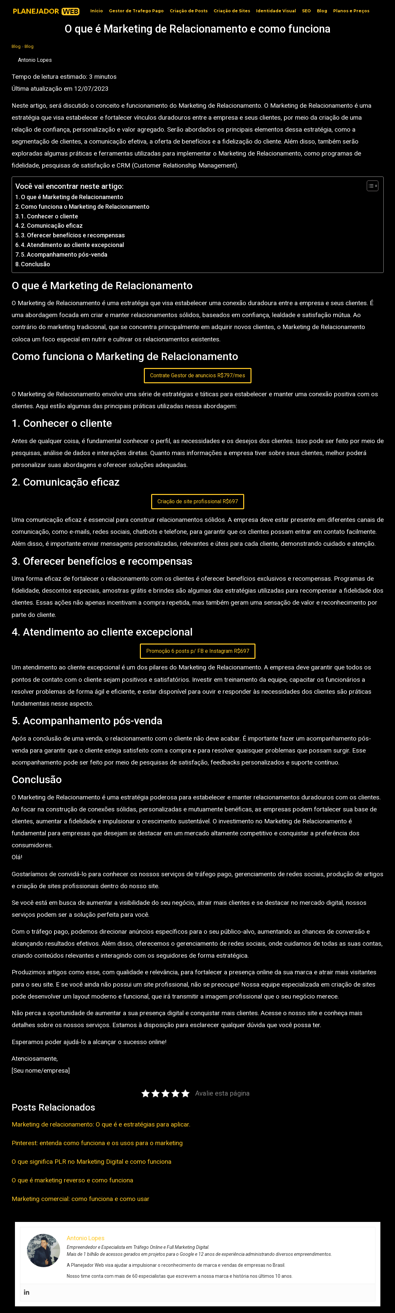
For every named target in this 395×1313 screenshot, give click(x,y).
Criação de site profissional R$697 (197, 501)
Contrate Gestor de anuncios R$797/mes (197, 375)
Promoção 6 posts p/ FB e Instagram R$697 (197, 651)
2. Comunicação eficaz (52, 225)
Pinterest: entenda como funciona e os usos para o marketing (97, 1143)
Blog (322, 10)
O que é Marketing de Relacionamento (72, 196)
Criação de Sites (232, 10)
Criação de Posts (189, 10)
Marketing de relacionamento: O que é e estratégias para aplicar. (101, 1124)
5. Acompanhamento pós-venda (64, 254)
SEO (306, 10)
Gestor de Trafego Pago (136, 10)
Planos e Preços (351, 10)
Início (96, 10)
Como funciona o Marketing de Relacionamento (85, 206)
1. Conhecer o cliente (49, 216)
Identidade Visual (276, 10)
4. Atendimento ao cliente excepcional (72, 244)
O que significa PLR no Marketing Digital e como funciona (91, 1161)
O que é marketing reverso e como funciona (72, 1180)
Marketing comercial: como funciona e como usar (80, 1199)
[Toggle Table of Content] (369, 185)
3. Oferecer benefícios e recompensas (73, 235)
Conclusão (35, 264)
